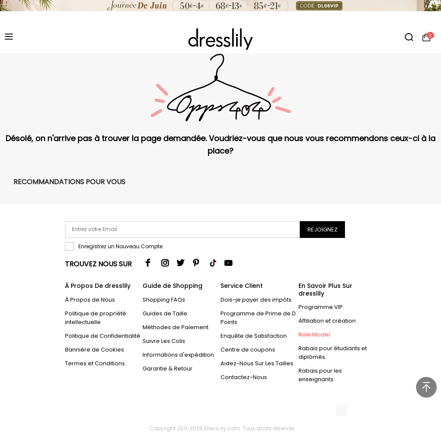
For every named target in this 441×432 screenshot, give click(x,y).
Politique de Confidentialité (102, 336)
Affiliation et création (327, 321)
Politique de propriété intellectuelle (95, 317)
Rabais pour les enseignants (320, 375)
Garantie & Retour (168, 368)
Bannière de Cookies (94, 350)
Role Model (314, 334)
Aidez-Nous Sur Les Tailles (256, 363)
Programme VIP (320, 307)
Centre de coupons (247, 350)
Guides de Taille (165, 313)
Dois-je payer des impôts (256, 300)
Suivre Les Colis (164, 341)
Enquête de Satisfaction (253, 336)
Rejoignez (322, 229)
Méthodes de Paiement (175, 327)
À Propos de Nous (90, 300)
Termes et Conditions (95, 363)
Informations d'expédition (178, 355)
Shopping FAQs (164, 300)
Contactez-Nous (243, 377)
